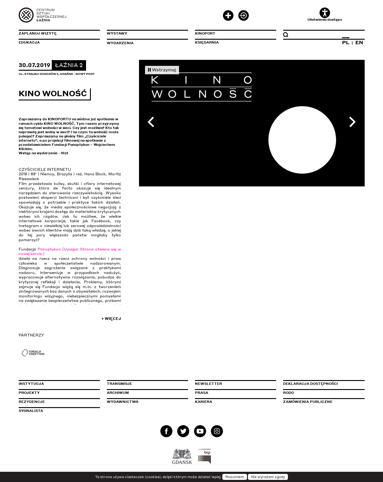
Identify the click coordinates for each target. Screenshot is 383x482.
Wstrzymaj (162, 69)
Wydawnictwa (122, 402)
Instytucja (31, 384)
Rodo (288, 393)
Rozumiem (234, 477)
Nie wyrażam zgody (268, 477)
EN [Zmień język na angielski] (359, 42)
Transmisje (145, 384)
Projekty (29, 393)
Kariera (203, 402)
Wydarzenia (120, 43)
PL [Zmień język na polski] (345, 42)
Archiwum (118, 393)
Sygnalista (31, 411)
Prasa (201, 393)
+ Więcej (111, 318)
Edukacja (29, 42)
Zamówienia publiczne (321, 402)
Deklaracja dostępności (310, 384)
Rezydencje (32, 402)
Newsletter (208, 384)
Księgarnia (207, 42)
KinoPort (205, 33)
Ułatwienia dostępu (324, 15)
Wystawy (117, 33)
